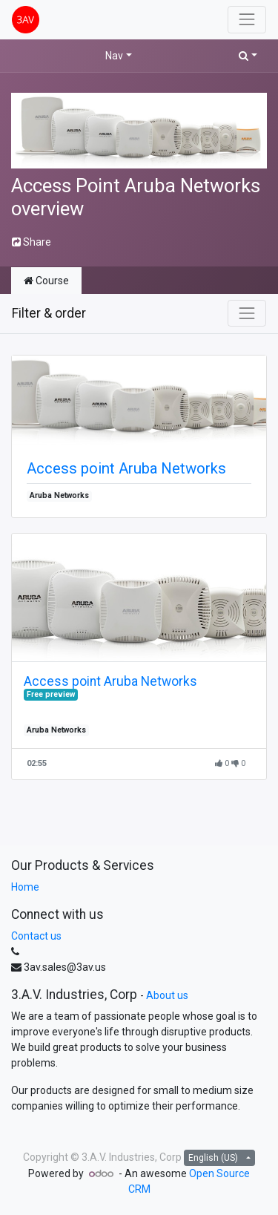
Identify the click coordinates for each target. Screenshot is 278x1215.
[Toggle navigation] (247, 313)
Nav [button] (114, 56)
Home (25, 887)
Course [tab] (46, 280)
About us (167, 995)
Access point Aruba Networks (126, 468)
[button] (248, 56)
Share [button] (31, 242)
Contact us (36, 936)
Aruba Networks (59, 495)
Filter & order (49, 313)
